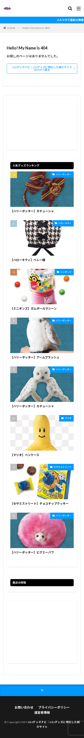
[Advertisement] (42, 124)
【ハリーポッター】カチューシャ (32, 211)
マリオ (68, 418)
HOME (11, 28)
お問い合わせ (24, 707)
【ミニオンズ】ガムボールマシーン (33, 308)
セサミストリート (62, 467)
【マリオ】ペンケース (24, 455)
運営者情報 (42, 712)
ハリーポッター (63, 174)
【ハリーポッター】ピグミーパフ (32, 552)
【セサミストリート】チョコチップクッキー (39, 503)
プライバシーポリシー (54, 707)
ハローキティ (64, 223)
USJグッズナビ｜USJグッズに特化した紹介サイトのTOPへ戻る (42, 69)
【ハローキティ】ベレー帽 (27, 260)
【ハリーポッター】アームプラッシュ (34, 357)
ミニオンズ (65, 272)
